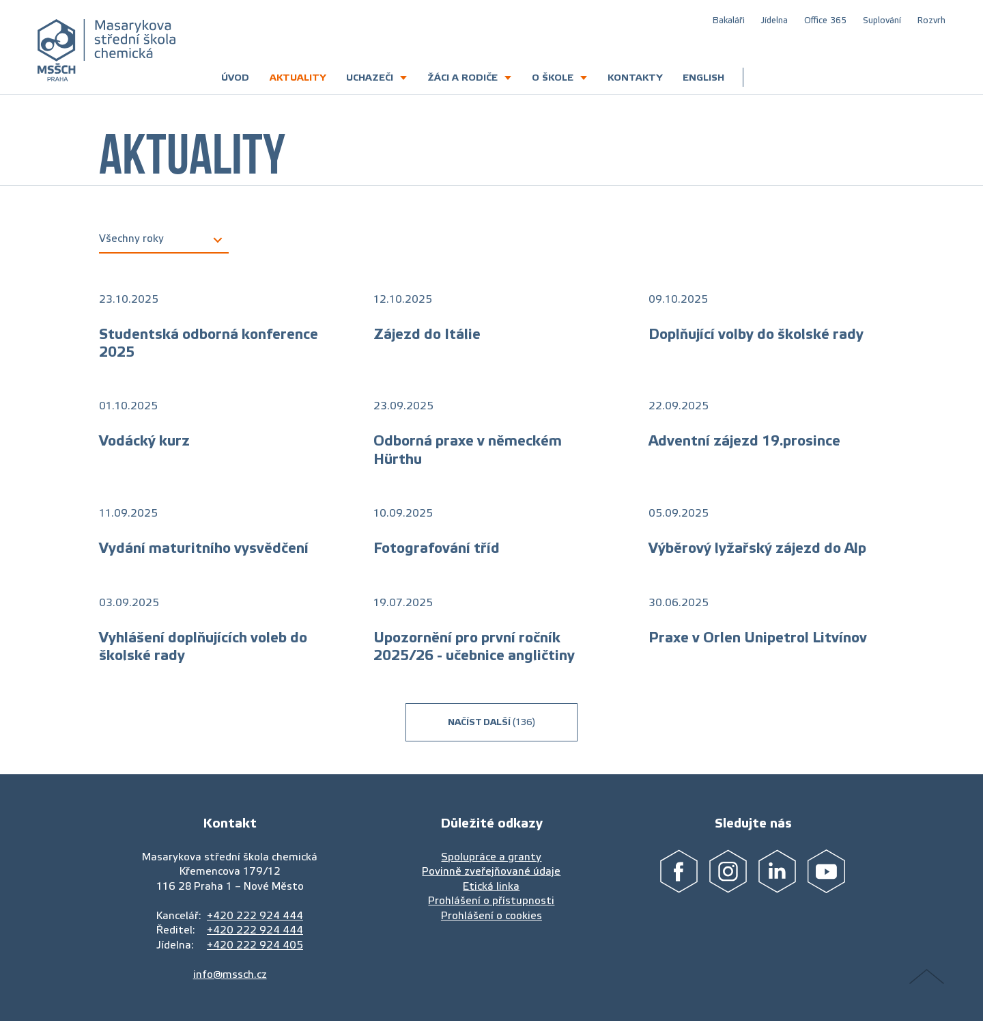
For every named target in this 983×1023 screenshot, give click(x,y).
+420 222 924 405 (255, 945)
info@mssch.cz (230, 974)
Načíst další (491, 722)
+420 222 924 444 (255, 915)
